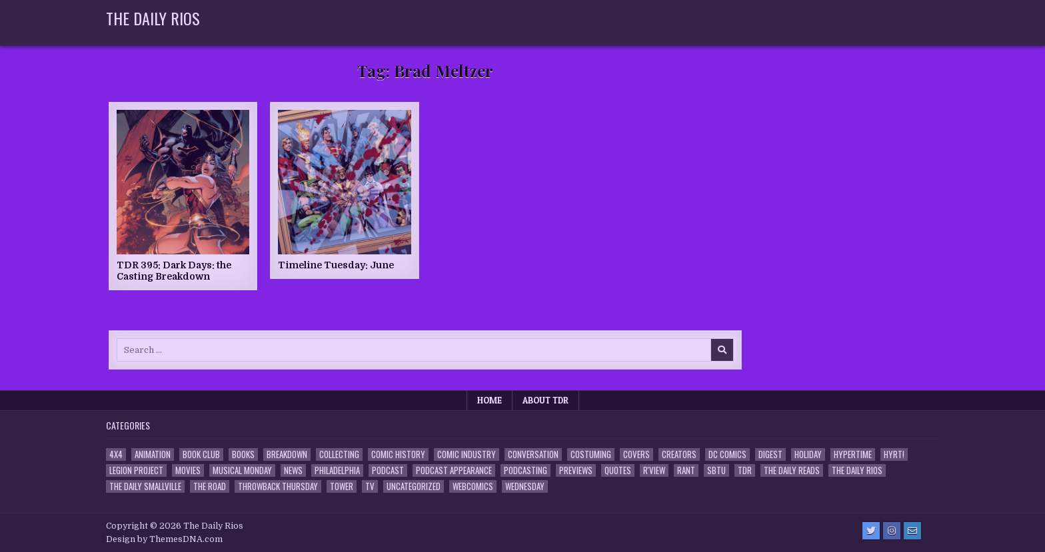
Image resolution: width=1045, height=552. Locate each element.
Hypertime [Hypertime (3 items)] (853, 454)
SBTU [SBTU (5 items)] (716, 470)
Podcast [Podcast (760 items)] (388, 470)
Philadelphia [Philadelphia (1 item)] (337, 470)
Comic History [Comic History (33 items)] (398, 454)
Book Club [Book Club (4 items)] (201, 454)
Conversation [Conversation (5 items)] (533, 454)
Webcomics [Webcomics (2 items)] (473, 486)
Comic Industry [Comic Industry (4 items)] (466, 454)
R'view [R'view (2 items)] (654, 470)
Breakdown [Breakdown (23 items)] (287, 454)
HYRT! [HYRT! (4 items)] (894, 454)
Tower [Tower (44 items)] (341, 486)
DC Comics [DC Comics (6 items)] (727, 454)
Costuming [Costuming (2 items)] (590, 454)
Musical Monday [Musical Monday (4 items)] (242, 470)
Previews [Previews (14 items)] (575, 470)
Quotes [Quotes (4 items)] (617, 470)
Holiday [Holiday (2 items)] (808, 454)
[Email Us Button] (912, 530)
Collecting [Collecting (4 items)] (339, 454)
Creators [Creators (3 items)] (679, 454)
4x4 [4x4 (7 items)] (116, 454)
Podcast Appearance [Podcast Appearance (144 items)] (454, 470)
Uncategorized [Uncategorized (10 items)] (414, 486)
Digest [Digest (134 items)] (770, 454)
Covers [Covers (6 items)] (636, 454)
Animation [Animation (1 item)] (153, 454)
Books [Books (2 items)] (243, 454)
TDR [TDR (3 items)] (745, 470)
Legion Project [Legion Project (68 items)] (136, 470)
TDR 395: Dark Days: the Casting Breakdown (174, 271)
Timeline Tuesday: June (336, 265)
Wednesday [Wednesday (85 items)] (524, 486)
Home (489, 400)
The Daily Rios (153, 18)
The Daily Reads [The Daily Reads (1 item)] (792, 470)
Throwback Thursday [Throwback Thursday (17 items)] (278, 486)
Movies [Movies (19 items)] (188, 470)
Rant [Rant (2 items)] (686, 470)
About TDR (545, 400)
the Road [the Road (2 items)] (209, 486)
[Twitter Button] (871, 530)
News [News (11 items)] (293, 470)
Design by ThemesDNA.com (164, 539)
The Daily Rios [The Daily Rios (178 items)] (857, 470)
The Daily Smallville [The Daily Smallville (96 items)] (145, 486)
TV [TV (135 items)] (370, 486)
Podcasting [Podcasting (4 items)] (525, 470)
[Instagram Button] (891, 530)
